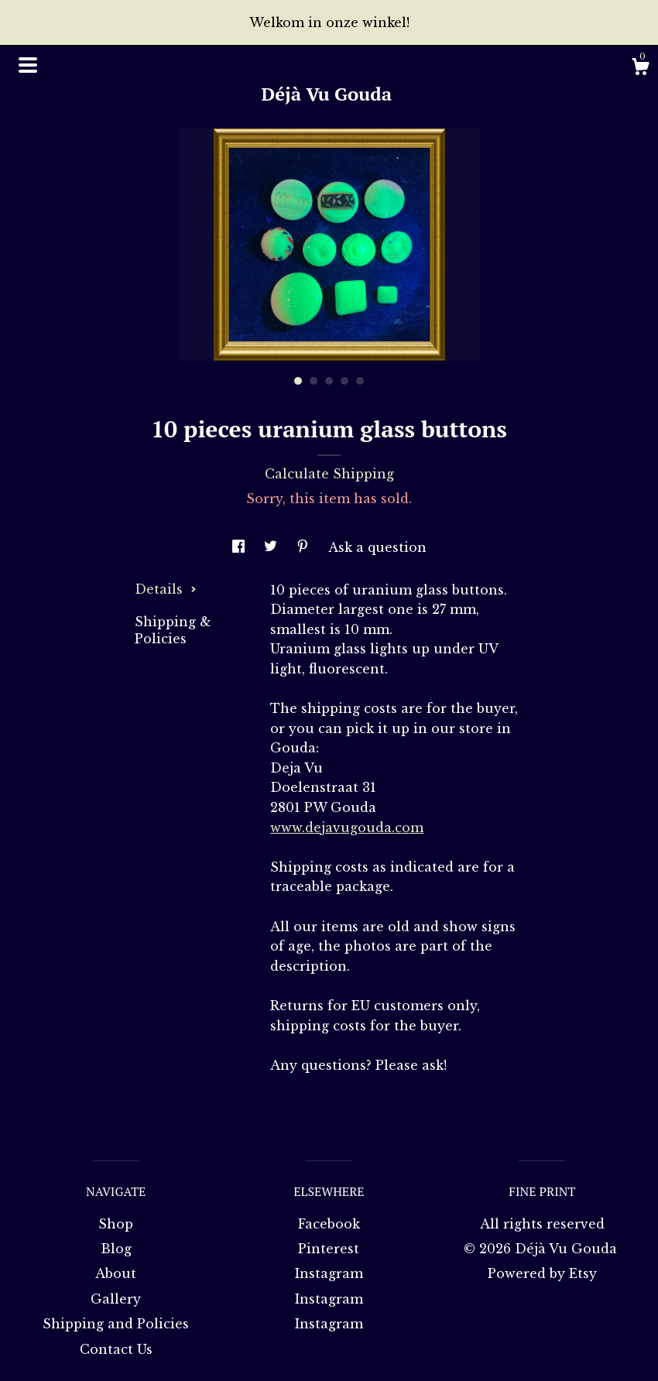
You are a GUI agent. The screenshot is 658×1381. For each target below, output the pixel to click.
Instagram (329, 1273)
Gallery (116, 1299)
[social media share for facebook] (240, 547)
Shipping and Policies (116, 1323)
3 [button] (329, 381)
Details (166, 589)
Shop (115, 1224)
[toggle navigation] (28, 65)
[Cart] (640, 69)
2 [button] (313, 381)
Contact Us (116, 1349)
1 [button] (298, 381)
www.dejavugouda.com (346, 827)
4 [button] (344, 381)
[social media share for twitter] (272, 547)
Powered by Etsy (542, 1273)
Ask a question (377, 547)
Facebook (329, 1224)
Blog (116, 1248)
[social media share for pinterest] (304, 547)
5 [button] (360, 381)
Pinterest (328, 1248)
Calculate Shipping (329, 473)
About (115, 1273)
